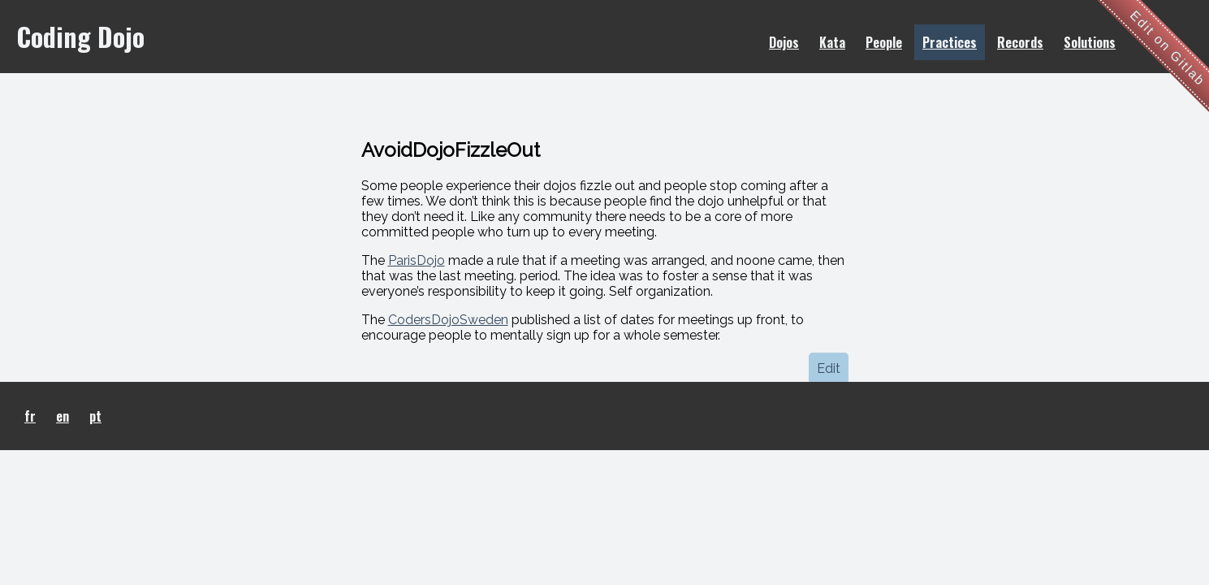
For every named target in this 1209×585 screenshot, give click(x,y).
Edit (828, 368)
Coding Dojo (80, 36)
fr (30, 416)
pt (95, 416)
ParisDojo (416, 260)
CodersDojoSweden (448, 319)
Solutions (1090, 42)
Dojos (784, 42)
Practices (949, 42)
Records (1020, 42)
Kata (832, 42)
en (62, 416)
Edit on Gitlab (1168, 48)
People (884, 42)
